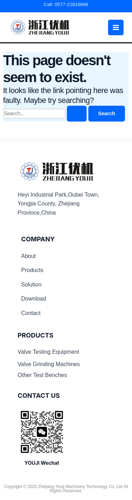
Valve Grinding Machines (49, 364)
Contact (30, 313)
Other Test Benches (42, 375)
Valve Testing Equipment (48, 352)
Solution (31, 285)
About (28, 256)
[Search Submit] (77, 114)
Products (32, 270)
